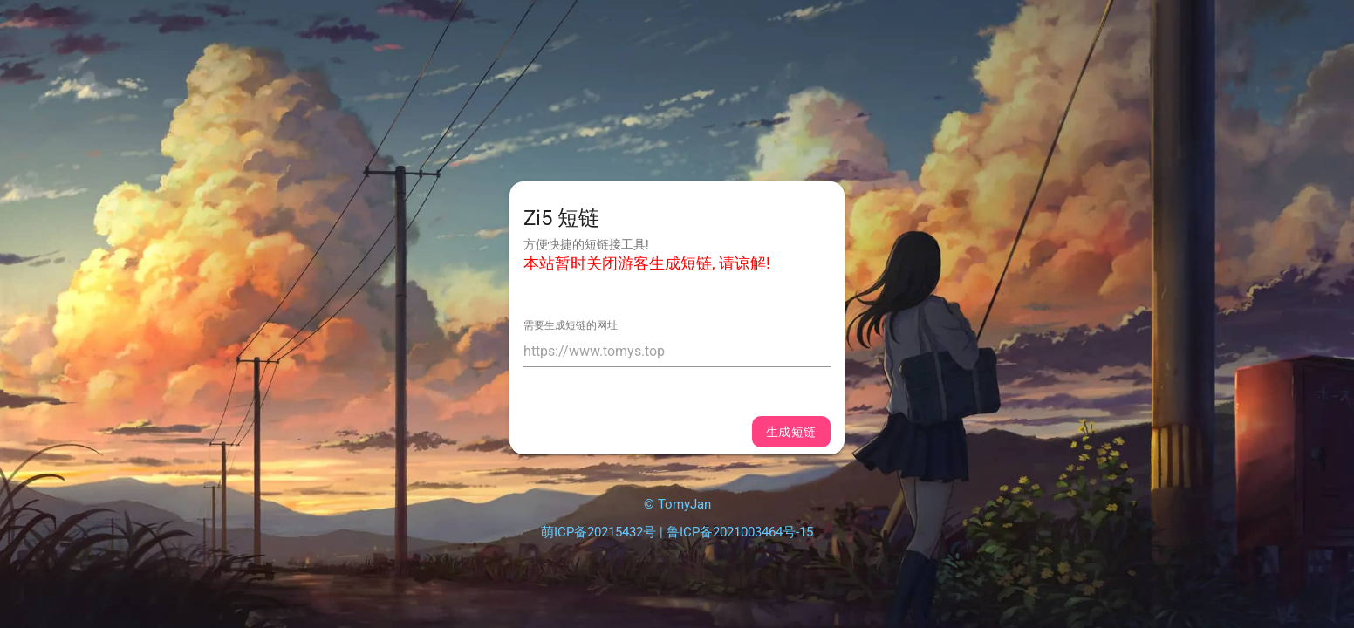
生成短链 (791, 432)
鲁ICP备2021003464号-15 (740, 532)
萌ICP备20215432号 (598, 532)
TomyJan (684, 504)
